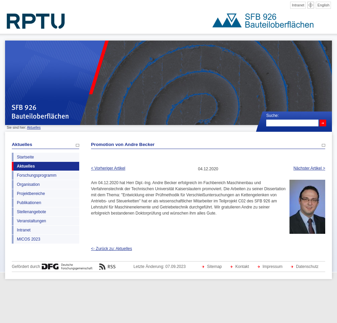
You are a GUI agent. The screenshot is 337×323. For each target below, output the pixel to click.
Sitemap (214, 266)
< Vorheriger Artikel (108, 168)
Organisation (28, 184)
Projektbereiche (31, 193)
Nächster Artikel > (309, 168)
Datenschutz (307, 266)
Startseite (25, 157)
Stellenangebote (31, 211)
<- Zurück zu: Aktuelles (111, 248)
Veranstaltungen (31, 221)
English (323, 5)
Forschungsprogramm (36, 175)
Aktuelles (34, 127)
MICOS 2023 (28, 239)
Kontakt (242, 266)
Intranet (298, 5)
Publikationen (29, 202)
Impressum (272, 266)
